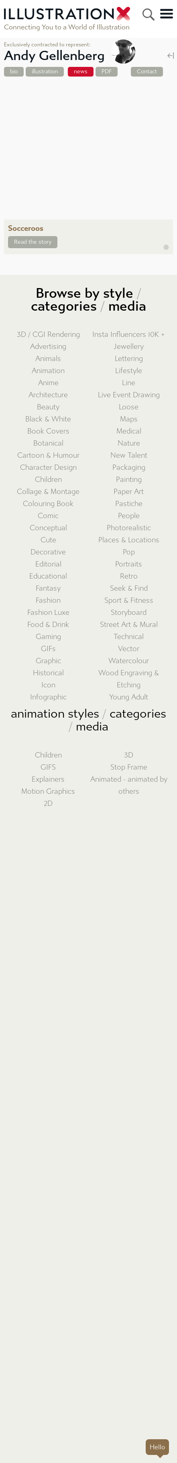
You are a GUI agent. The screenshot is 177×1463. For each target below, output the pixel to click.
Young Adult (128, 697)
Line (128, 383)
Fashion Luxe (48, 612)
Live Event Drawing (129, 395)
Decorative (48, 552)
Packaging (128, 467)
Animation (48, 371)
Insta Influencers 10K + (128, 334)
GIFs (48, 649)
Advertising (48, 346)
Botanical (48, 443)
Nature (129, 443)
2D (48, 803)
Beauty (48, 407)
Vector (128, 649)
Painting (129, 479)
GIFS (48, 767)
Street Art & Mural (129, 624)
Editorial (48, 564)
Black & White (48, 419)
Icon (48, 685)
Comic (48, 516)
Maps (129, 419)
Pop (129, 552)
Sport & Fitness (128, 600)
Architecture (48, 395)
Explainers (48, 779)
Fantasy (48, 588)
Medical (128, 431)
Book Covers (48, 431)
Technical (129, 637)
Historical (48, 673)
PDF (107, 71)
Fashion (48, 600)
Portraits (128, 564)
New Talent (128, 455)
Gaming (48, 637)
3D (128, 755)
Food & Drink (48, 624)
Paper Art (129, 492)
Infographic (48, 697)
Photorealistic (129, 528)
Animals (48, 359)
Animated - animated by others (128, 785)
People (129, 516)
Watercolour (128, 661)
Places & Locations (128, 540)
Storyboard (128, 612)
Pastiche (128, 504)
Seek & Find (129, 588)
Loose (128, 407)
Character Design (48, 467)
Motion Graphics (48, 791)
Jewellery (129, 346)
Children (48, 479)
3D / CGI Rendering (48, 334)
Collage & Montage (48, 492)
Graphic (48, 661)
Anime (48, 383)
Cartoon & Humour (48, 455)
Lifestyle (128, 371)
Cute (48, 540)
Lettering (129, 359)
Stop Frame (128, 767)
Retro (129, 576)
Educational (48, 576)
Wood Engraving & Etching (128, 679)
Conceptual (48, 528)
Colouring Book (48, 504)
